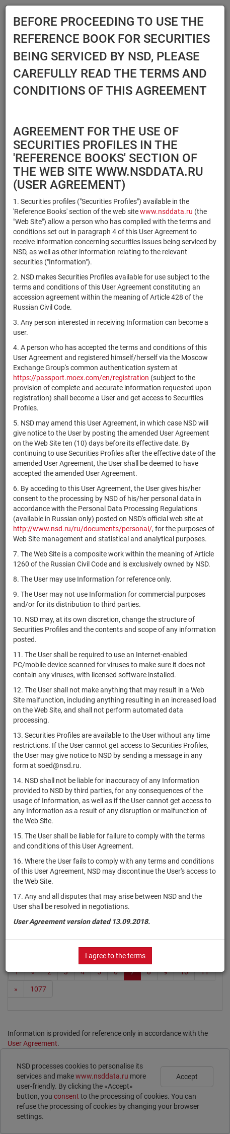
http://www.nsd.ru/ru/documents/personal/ (82, 529)
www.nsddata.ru (166, 211)
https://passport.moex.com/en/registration (81, 378)
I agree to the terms (115, 956)
